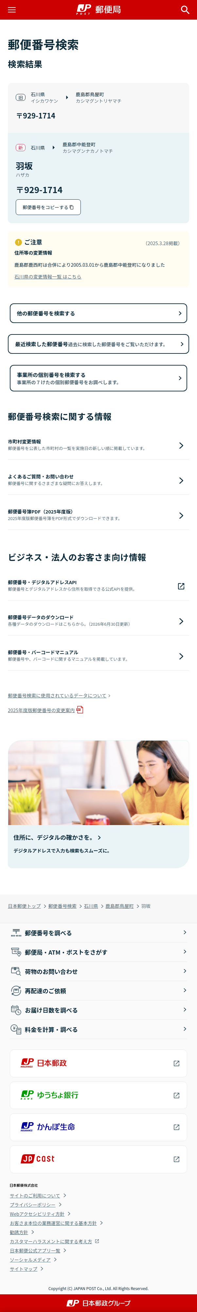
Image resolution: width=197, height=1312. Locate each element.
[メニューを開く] (11, 9)
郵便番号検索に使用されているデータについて (57, 695)
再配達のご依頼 (38, 990)
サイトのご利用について (35, 1195)
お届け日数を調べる (44, 1010)
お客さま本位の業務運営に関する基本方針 (53, 1223)
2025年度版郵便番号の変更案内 (41, 710)
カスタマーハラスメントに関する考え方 (51, 1241)
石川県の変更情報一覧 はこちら (47, 276)
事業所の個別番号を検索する (69, 378)
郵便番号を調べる (41, 932)
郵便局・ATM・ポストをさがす (59, 952)
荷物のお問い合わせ (44, 971)
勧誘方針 (19, 1232)
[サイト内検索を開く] (185, 9)
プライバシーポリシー (33, 1204)
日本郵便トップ (24, 905)
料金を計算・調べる (44, 1029)
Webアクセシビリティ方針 (37, 1214)
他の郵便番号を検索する (46, 313)
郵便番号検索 (62, 905)
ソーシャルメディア (30, 1259)
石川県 (91, 905)
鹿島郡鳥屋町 (119, 905)
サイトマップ (23, 1269)
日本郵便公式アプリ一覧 (35, 1250)
